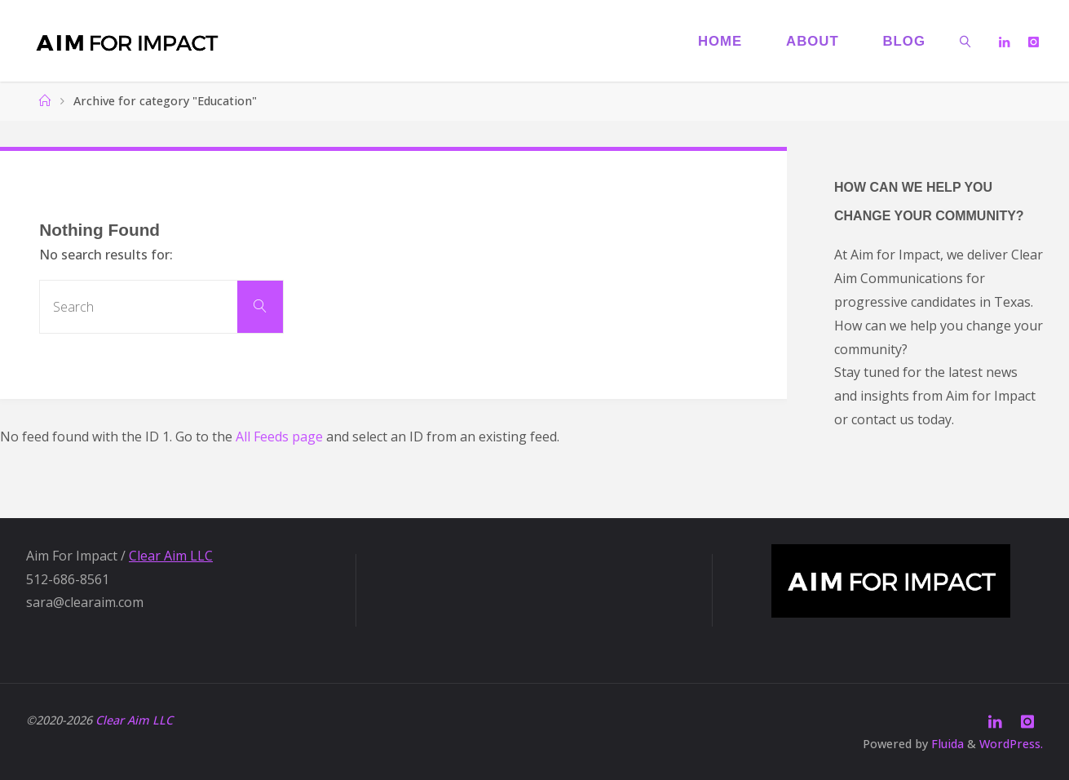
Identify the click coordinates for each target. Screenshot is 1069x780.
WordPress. (1011, 743)
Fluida (946, 743)
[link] (965, 41)
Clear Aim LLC (171, 556)
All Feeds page (279, 436)
